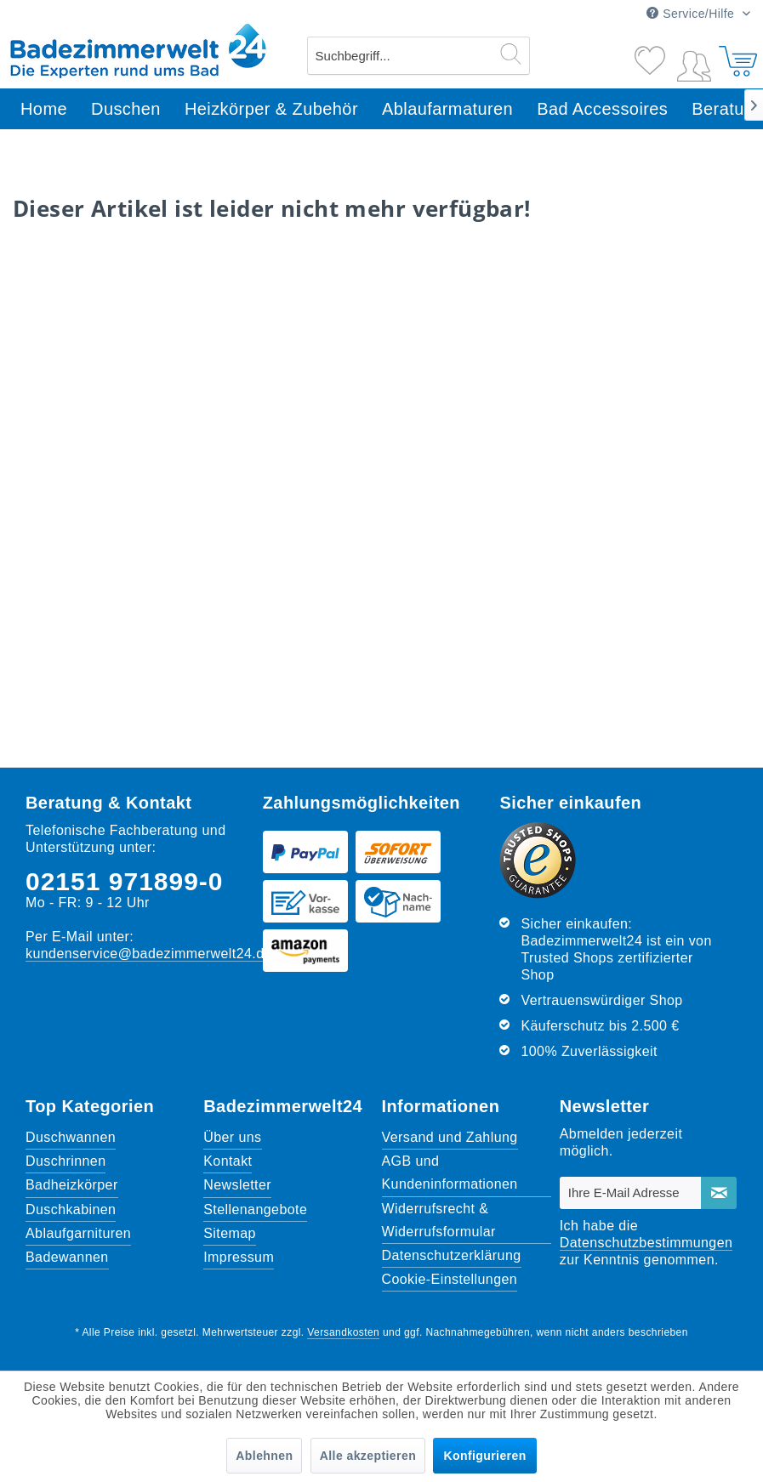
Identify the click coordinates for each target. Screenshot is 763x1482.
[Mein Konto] (694, 63)
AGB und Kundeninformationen (450, 1172)
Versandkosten (343, 1332)
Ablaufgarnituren (78, 1233)
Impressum (238, 1257)
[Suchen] (511, 54)
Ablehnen (264, 1455)
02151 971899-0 (125, 881)
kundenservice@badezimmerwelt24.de (149, 953)
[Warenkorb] (736, 54)
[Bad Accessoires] (602, 109)
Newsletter (237, 1185)
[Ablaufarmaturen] (447, 109)
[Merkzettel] (652, 54)
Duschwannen (71, 1137)
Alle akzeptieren (368, 1455)
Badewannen (67, 1257)
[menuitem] (418, 56)
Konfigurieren (484, 1455)
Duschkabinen (71, 1209)
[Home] (44, 109)
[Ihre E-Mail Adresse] (631, 1193)
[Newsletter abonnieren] (719, 1193)
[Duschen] (126, 109)
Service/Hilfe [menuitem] (691, 13)
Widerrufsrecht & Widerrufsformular (439, 1220)
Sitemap (229, 1233)
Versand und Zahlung (450, 1137)
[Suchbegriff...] (418, 56)
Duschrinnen (65, 1161)
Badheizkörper (72, 1185)
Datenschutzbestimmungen (646, 1242)
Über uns (232, 1137)
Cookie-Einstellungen (450, 1279)
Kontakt (227, 1161)
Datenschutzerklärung (451, 1255)
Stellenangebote (255, 1209)
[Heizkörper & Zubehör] (271, 109)
